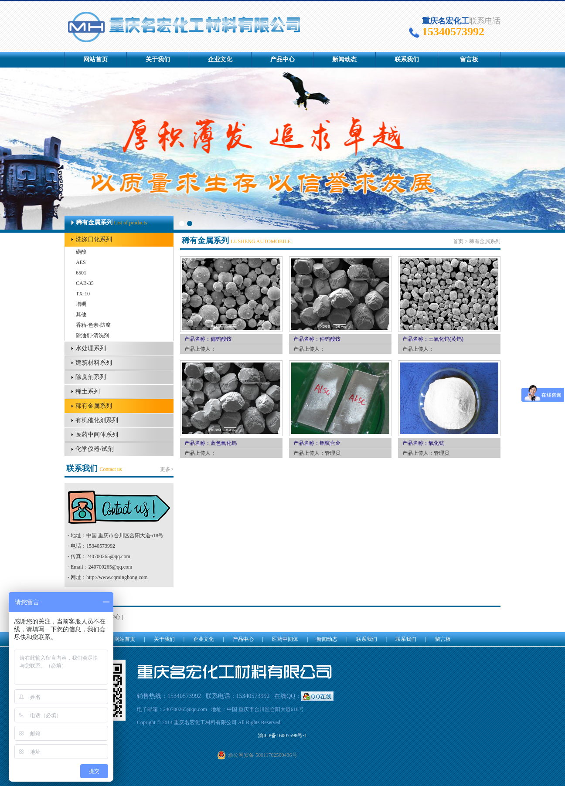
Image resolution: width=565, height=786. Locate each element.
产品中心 (282, 59)
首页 (458, 241)
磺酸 (81, 252)
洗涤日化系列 (93, 239)
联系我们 (407, 59)
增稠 (81, 304)
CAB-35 (85, 283)
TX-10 (83, 294)
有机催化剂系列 (96, 420)
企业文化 (220, 59)
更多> (167, 469)
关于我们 (158, 59)
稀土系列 (87, 391)
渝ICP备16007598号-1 (282, 735)
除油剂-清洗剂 (92, 335)
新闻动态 (344, 59)
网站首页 (95, 59)
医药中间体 (285, 639)
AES (81, 262)
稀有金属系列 (93, 406)
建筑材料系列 (93, 362)
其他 (81, 315)
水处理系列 (90, 348)
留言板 (469, 59)
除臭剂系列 (90, 377)
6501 (81, 273)
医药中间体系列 (96, 434)
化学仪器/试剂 (94, 449)
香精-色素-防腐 (93, 325)
